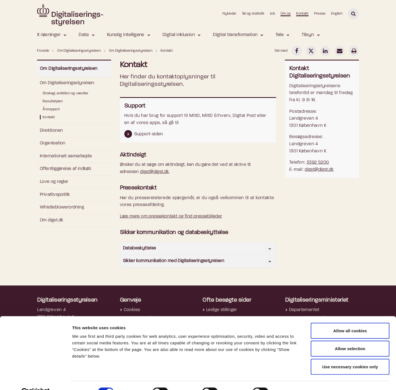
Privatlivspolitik (55, 195)
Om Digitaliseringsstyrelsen (68, 68)
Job (272, 13)
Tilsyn (308, 34)
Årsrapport (51, 109)
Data (84, 34)
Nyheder (229, 13)
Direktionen (51, 130)
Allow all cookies (350, 317)
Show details (292, 379)
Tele (280, 34)
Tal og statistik (253, 13)
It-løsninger (49, 34)
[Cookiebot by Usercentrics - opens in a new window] (36, 379)
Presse (320, 13)
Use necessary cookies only (350, 353)
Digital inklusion (179, 34)
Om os (285, 13)
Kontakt (302, 13)
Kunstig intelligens (125, 34)
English (336, 13)
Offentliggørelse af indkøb (65, 169)
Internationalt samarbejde (66, 156)
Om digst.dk (51, 220)
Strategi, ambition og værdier (65, 93)
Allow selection (350, 336)
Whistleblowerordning (62, 207)
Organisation (52, 143)
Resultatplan (53, 101)
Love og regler (54, 182)
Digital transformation (235, 34)
